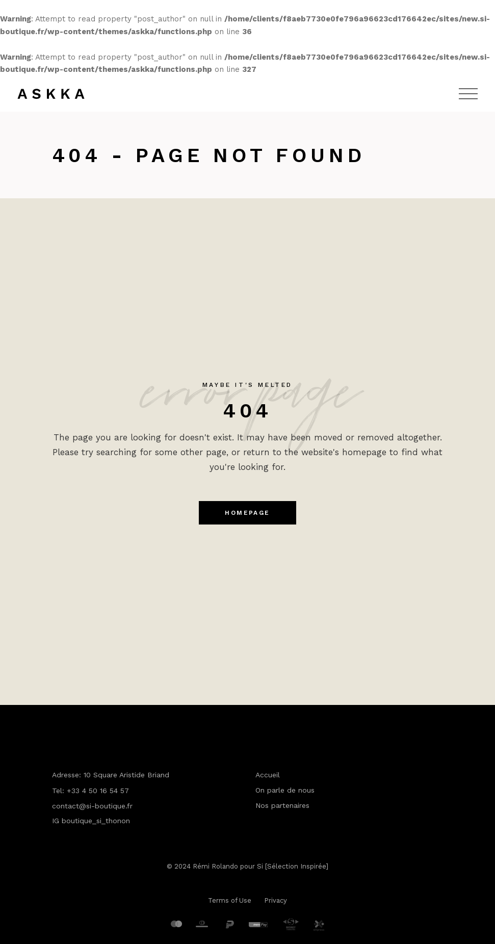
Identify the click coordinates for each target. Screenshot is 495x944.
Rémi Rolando (215, 866)
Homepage (247, 512)
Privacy (275, 900)
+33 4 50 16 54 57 (98, 790)
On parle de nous (285, 790)
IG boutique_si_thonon (91, 821)
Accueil (267, 775)
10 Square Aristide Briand (126, 775)
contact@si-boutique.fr (92, 806)
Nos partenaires (282, 805)
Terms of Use (229, 900)
